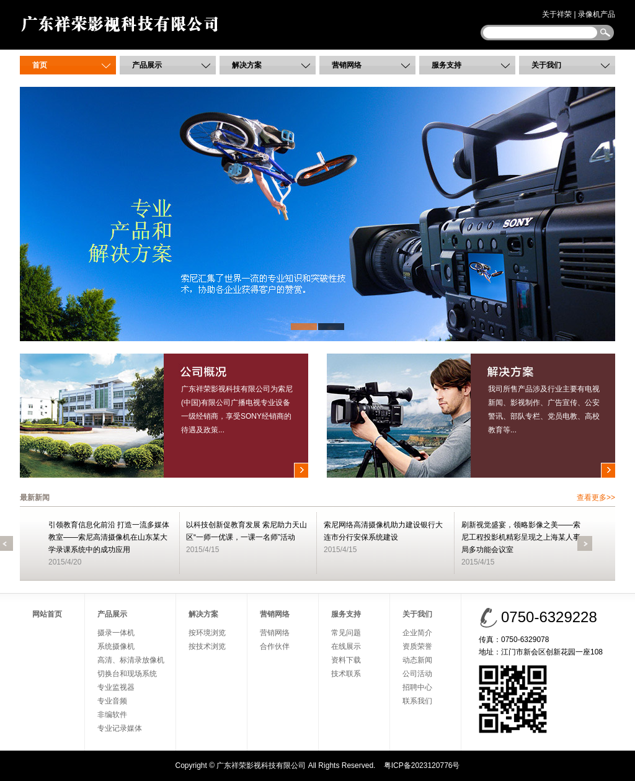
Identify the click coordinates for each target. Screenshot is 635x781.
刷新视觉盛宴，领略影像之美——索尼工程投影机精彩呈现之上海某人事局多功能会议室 (520, 537)
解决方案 (247, 65)
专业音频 (112, 701)
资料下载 (346, 660)
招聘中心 (417, 687)
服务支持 (446, 65)
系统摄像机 (116, 646)
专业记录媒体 (119, 728)
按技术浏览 (207, 646)
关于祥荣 (557, 14)
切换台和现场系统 (127, 673)
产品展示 (147, 65)
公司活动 (417, 673)
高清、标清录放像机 (130, 660)
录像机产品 (596, 14)
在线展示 (346, 646)
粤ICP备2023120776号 (422, 765)
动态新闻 (417, 660)
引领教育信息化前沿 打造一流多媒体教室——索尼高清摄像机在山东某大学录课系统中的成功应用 (108, 537)
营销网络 (347, 65)
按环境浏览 (207, 632)
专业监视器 (116, 687)
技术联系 (346, 673)
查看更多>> (596, 497)
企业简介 (417, 632)
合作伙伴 (275, 646)
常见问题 (346, 632)
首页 (39, 65)
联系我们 (417, 701)
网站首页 (47, 614)
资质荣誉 (417, 646)
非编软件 (112, 714)
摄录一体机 (116, 632)
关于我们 (546, 65)
